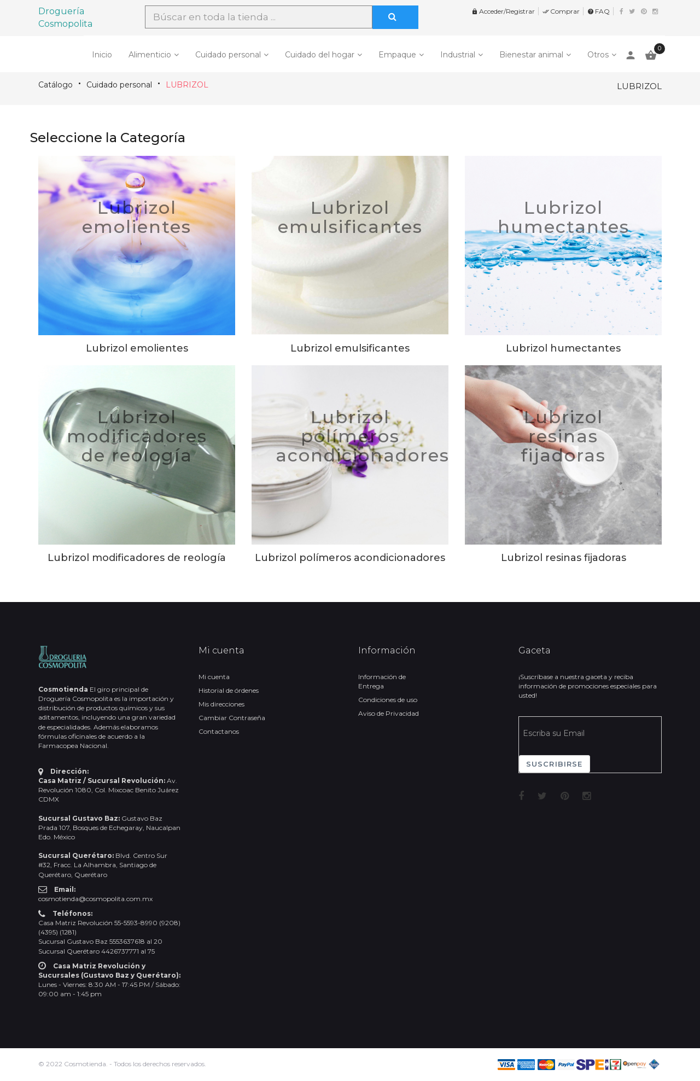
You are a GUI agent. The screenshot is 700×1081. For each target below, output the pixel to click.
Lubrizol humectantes (563, 217)
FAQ (598, 11)
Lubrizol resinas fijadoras (563, 436)
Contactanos (219, 731)
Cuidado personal (228, 55)
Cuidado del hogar (319, 55)
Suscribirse (554, 763)
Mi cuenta (214, 677)
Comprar (561, 11)
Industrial (457, 55)
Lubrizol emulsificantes (350, 217)
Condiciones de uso (387, 700)
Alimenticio (150, 55)
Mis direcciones (221, 704)
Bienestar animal (531, 55)
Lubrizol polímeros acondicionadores (363, 436)
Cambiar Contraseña (232, 718)
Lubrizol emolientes (136, 217)
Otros (598, 55)
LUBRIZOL (187, 85)
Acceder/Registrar (503, 11)
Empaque (397, 55)
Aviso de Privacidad (388, 713)
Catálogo (55, 85)
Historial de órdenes (229, 690)
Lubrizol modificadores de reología (137, 436)
